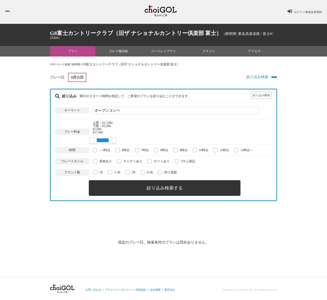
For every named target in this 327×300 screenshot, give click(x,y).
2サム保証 (184, 162)
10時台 (200, 151)
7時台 (141, 151)
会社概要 (155, 287)
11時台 (221, 151)
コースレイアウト (163, 52)
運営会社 (169, 287)
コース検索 (66, 65)
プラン (72, 52)
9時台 (180, 151)
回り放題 (167, 173)
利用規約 (141, 287)
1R (98, 173)
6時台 (122, 151)
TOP (53, 65)
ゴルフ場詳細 (118, 52)
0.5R (146, 173)
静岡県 (80, 65)
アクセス (254, 52)
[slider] (93, 141)
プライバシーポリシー (118, 287)
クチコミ (209, 52)
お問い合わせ (93, 287)
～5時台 (101, 151)
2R (130, 173)
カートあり (158, 162)
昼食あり (102, 162)
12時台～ (243, 151)
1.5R (114, 173)
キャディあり (129, 162)
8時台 (161, 151)
